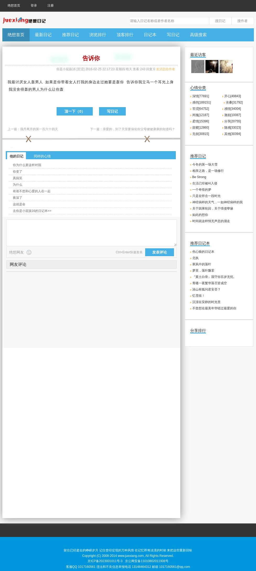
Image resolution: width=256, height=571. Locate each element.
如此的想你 (200, 215)
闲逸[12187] (200, 115)
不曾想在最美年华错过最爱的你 (214, 308)
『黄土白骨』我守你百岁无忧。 (214, 277)
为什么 (46, 89)
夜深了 (17, 198)
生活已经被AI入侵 (204, 183)
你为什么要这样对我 (27, 165)
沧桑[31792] (234, 102)
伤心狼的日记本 (203, 252)
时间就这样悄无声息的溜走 (211, 221)
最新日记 (43, 34)
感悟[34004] (232, 109)
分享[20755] (232, 121)
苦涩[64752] (200, 109)
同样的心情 (42, 156)
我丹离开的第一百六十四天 (39, 129)
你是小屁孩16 (65, 69)
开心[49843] (232, 96)
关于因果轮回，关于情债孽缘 (212, 208)
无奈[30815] (200, 134)
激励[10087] (232, 115)
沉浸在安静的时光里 (206, 302)
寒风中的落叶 (201, 264)
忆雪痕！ (198, 296)
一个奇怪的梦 (201, 189)
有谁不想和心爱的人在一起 (32, 191)
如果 (49, 82)
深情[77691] (200, 96)
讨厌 (19, 82)
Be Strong (199, 177)
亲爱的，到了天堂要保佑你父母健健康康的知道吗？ (139, 129)
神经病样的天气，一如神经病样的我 (217, 202)
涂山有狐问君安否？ (206, 289)
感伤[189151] (201, 102)
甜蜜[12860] (200, 127)
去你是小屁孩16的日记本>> (32, 211)
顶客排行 (125, 34)
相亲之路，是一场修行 (208, 171)
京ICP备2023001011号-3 (105, 561)
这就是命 (19, 204)
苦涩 (80, 69)
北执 (195, 258)
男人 (39, 82)
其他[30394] (232, 134)
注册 (50, 5)
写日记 (173, 34)
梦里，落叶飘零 (203, 270)
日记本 (150, 34)
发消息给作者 (165, 69)
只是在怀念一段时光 (206, 196)
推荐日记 (70, 34)
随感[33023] (232, 127)
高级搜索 (198, 34)
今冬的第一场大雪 (204, 164)
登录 (34, 5)
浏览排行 (97, 34)
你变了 (17, 171)
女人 (27, 82)
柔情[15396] (200, 121)
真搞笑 (17, 178)
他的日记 (16, 156)
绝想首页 (14, 5)
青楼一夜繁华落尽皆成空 (209, 283)
